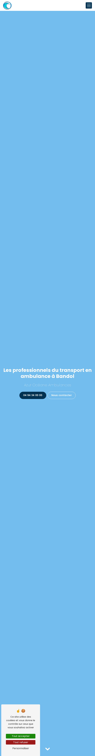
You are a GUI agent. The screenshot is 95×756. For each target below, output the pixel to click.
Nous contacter (61, 395)
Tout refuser (20, 742)
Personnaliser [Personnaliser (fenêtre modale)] (20, 748)
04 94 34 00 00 (32, 395)
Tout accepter (21, 736)
